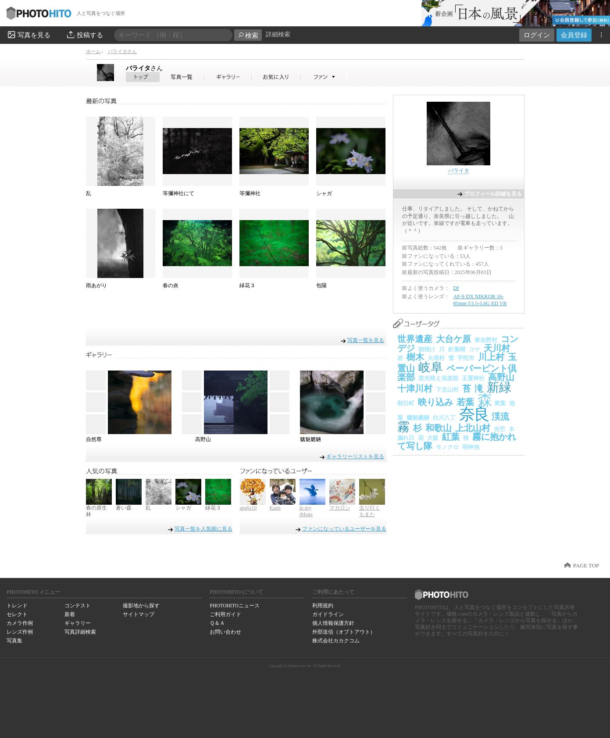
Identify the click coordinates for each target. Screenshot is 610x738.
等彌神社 (249, 193)
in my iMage (306, 511)
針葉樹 (456, 349)
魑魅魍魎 (310, 439)
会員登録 (574, 35)
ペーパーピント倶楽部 (457, 373)
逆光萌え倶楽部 (438, 378)
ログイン (537, 35)
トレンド (17, 605)
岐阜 (430, 367)
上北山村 (472, 428)
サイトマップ (138, 614)
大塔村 (436, 358)
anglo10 (248, 508)
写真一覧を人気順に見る (203, 528)
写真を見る (28, 34)
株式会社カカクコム (336, 640)
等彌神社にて (178, 193)
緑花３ (247, 285)
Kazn (275, 508)
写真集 (14, 640)
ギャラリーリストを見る (355, 456)
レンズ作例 (20, 632)
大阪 (433, 438)
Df (456, 288)
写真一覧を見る (365, 340)
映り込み (435, 402)
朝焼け (426, 349)
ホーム (93, 51)
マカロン (339, 508)
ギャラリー (77, 623)
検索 (248, 35)
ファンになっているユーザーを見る (344, 528)
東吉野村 (485, 340)
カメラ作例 (20, 623)
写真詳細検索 (80, 632)
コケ (474, 349)
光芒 (499, 429)
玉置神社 (473, 378)
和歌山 (438, 428)
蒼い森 (124, 508)
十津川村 (414, 388)
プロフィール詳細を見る (493, 194)
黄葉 (500, 403)
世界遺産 (414, 339)
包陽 (321, 285)
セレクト (17, 614)
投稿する (84, 34)
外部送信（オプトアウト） (343, 632)
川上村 (491, 357)
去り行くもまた (369, 511)
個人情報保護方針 (333, 623)
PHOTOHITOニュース (234, 605)
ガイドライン (328, 614)
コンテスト (77, 605)
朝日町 (405, 403)
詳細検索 (278, 34)
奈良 (474, 414)
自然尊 (94, 439)
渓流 (500, 416)
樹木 (415, 357)
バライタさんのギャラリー (228, 77)
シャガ (324, 193)
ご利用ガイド (225, 614)
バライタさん (122, 51)
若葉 (465, 402)
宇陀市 (465, 358)
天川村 (497, 348)
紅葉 (451, 437)
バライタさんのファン (324, 77)
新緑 (499, 387)
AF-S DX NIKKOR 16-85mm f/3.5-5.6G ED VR (480, 300)
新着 (69, 614)
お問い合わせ (225, 632)
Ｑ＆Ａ (217, 623)
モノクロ (447, 447)
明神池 (470, 447)
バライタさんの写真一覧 (182, 77)
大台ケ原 (453, 339)
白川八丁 (444, 417)
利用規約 (322, 605)
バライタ (144, 67)
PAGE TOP (586, 566)
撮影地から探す (141, 605)
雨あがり (96, 285)
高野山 (203, 439)
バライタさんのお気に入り (276, 77)
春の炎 (170, 285)
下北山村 (447, 389)
